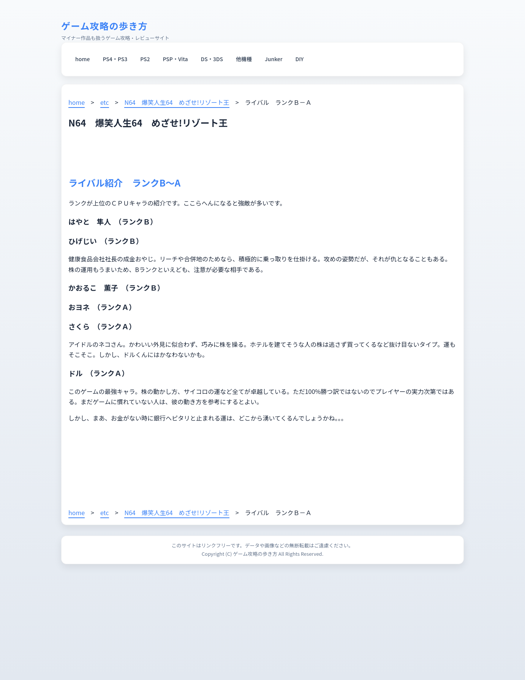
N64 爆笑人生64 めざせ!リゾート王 (176, 102)
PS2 (145, 59)
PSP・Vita (175, 59)
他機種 (244, 59)
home (82, 59)
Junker (273, 59)
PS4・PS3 (115, 59)
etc (104, 102)
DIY (300, 59)
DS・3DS (212, 59)
